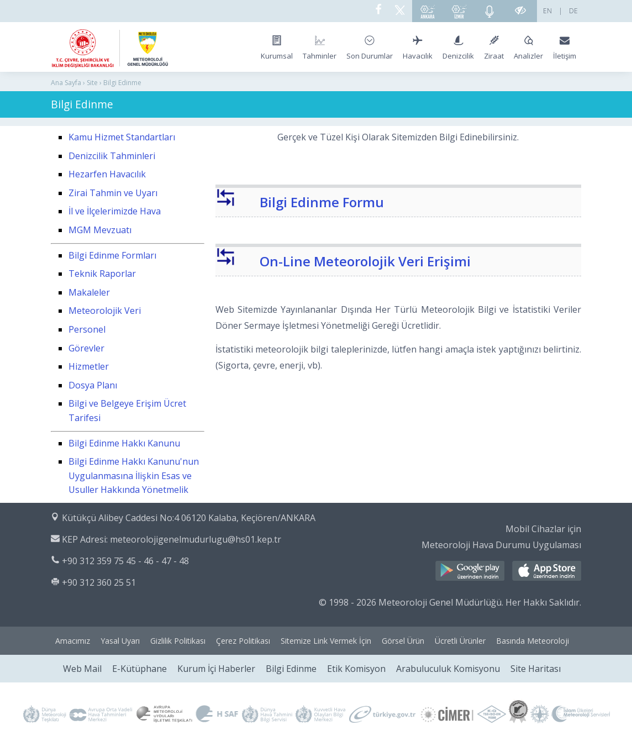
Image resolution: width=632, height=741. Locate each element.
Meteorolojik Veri (105, 310)
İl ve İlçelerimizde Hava (115, 211)
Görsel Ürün (403, 640)
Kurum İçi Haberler (216, 669)
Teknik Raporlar (102, 273)
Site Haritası (535, 669)
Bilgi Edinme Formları (112, 255)
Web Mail (82, 669)
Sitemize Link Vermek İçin (326, 640)
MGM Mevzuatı (100, 230)
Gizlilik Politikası (178, 640)
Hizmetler (89, 366)
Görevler (86, 348)
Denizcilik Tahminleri (112, 156)
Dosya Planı (93, 385)
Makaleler (89, 292)
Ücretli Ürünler (460, 640)
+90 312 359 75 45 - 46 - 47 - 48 (125, 561)
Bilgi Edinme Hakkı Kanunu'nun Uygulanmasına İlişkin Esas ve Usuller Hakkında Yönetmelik (134, 475)
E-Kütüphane (139, 669)
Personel (87, 329)
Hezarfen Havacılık (107, 174)
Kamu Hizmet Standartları (122, 137)
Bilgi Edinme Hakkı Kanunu (124, 443)
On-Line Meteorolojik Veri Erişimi (365, 261)
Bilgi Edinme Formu (322, 202)
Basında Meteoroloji (532, 640)
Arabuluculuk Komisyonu (448, 669)
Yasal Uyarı (120, 640)
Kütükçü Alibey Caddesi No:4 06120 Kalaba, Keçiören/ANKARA (188, 518)
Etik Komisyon (356, 669)
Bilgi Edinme (291, 669)
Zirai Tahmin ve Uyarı (113, 193)
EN (547, 10)
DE (573, 10)
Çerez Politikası (243, 640)
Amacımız (72, 640)
